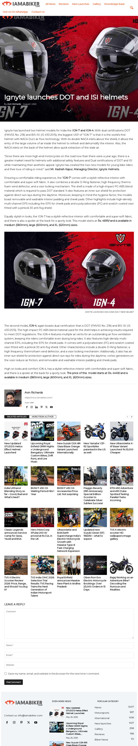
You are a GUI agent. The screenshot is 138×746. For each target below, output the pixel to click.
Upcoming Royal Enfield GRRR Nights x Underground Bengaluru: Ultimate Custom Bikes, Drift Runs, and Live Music (42, 452)
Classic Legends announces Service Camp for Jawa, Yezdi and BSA (15, 534)
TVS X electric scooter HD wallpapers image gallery (120, 534)
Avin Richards (14, 104)
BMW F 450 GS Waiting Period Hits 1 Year (42, 491)
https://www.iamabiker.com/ (38, 397)
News (98, 707)
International (102, 718)
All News (8, 4)
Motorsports (102, 712)
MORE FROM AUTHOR (43, 416)
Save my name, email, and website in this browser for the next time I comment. (54, 673)
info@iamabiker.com (30, 715)
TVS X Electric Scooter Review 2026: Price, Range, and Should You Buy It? (16, 583)
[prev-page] (127, 417)
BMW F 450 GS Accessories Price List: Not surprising (67, 491)
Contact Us (120, 4)
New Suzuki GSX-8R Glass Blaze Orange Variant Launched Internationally (68, 448)
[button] (131, 4)
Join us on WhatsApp (98, 4)
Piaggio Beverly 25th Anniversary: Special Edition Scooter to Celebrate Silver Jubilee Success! (93, 496)
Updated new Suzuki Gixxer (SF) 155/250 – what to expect (94, 534)
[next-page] (132, 417)
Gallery (54, 4)
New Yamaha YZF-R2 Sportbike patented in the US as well (95, 448)
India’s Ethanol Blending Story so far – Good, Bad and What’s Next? (15, 493)
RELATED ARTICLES (16, 416)
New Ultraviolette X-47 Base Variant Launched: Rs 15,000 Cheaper (121, 448)
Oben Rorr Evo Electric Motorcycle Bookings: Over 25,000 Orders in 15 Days (95, 583)
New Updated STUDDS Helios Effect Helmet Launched (13, 448)
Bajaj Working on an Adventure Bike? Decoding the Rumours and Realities (121, 583)
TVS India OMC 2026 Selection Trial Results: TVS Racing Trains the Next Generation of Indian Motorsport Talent (42, 586)
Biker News (101, 739)
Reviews (21, 4)
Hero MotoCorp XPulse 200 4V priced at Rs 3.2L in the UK (41, 534)
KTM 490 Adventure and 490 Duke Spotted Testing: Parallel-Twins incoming (121, 494)
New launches (38, 4)
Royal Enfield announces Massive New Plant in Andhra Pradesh (68, 582)
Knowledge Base (72, 4)
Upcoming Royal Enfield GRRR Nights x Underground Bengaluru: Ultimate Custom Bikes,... (77, 728)
